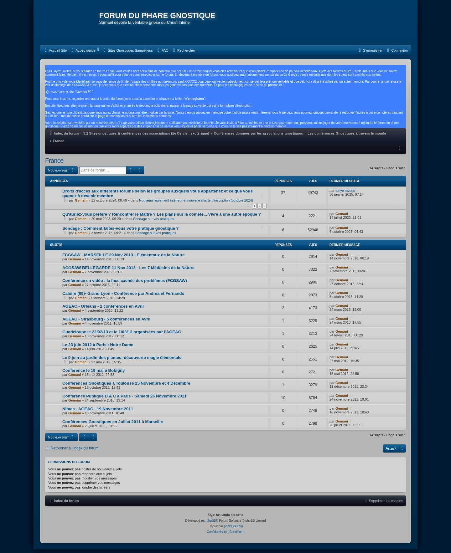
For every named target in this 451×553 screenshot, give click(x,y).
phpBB (211, 524)
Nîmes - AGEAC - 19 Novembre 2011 (97, 413)
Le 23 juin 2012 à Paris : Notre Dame (97, 349)
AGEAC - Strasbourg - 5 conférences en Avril (106, 323)
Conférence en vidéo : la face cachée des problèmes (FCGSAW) (124, 285)
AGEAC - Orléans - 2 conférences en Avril (103, 310)
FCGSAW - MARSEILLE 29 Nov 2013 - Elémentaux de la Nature (123, 259)
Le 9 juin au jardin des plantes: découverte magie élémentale (121, 362)
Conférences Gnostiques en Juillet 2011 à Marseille (112, 426)
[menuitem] (55, 55)
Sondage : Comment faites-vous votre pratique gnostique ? (120, 232)
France (54, 164)
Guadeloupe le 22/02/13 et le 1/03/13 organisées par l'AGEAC (121, 336)
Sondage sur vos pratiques (153, 223)
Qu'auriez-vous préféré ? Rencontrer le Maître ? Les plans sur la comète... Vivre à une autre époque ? (161, 218)
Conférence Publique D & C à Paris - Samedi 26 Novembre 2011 (124, 400)
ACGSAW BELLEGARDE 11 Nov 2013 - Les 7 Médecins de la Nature (128, 272)
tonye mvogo (345, 195)
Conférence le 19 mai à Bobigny (93, 374)
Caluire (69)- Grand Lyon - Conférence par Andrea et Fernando (123, 297)
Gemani (81, 204)
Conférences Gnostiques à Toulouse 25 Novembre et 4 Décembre (126, 387)
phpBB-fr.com (233, 530)
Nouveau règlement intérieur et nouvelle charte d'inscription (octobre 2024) (196, 204)
